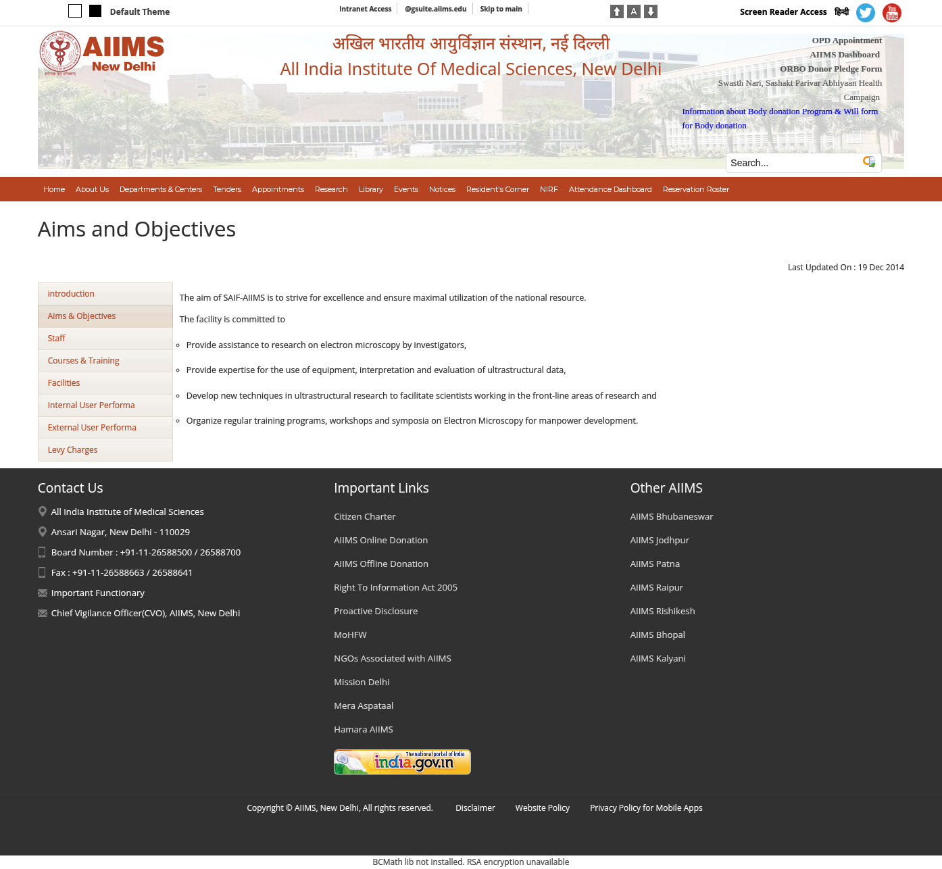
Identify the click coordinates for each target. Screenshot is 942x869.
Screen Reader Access (783, 12)
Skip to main (501, 9)
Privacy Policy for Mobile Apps (646, 808)
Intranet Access (365, 9)
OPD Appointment (847, 40)
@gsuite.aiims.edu (436, 9)
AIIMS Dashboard (845, 54)
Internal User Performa (91, 405)
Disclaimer (475, 808)
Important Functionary (98, 593)
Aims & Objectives (82, 316)
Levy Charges (73, 449)
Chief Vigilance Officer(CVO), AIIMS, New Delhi (146, 613)
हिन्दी (842, 12)
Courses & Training (84, 360)
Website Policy (543, 808)
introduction (71, 293)
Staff (57, 338)
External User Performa (92, 427)
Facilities (64, 383)
